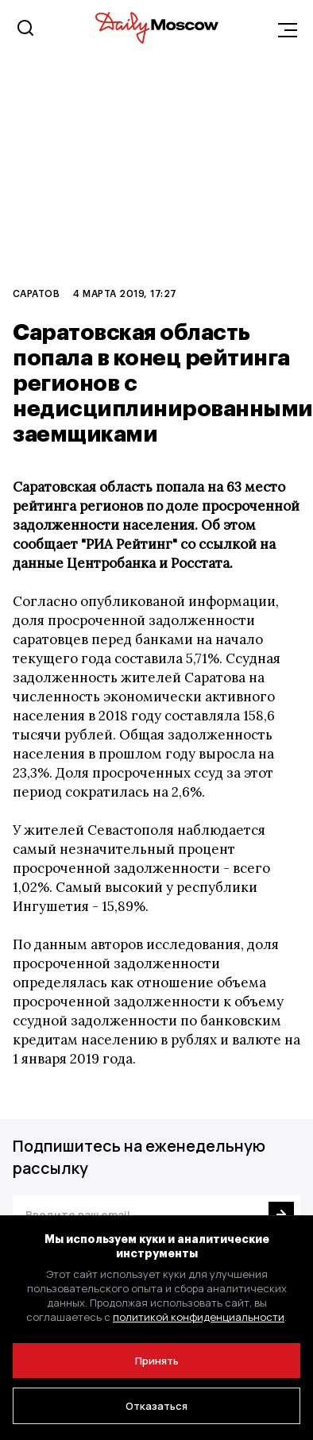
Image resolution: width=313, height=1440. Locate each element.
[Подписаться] (281, 1214)
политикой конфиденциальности (198, 1317)
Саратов (36, 293)
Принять (157, 1360)
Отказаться (156, 1406)
